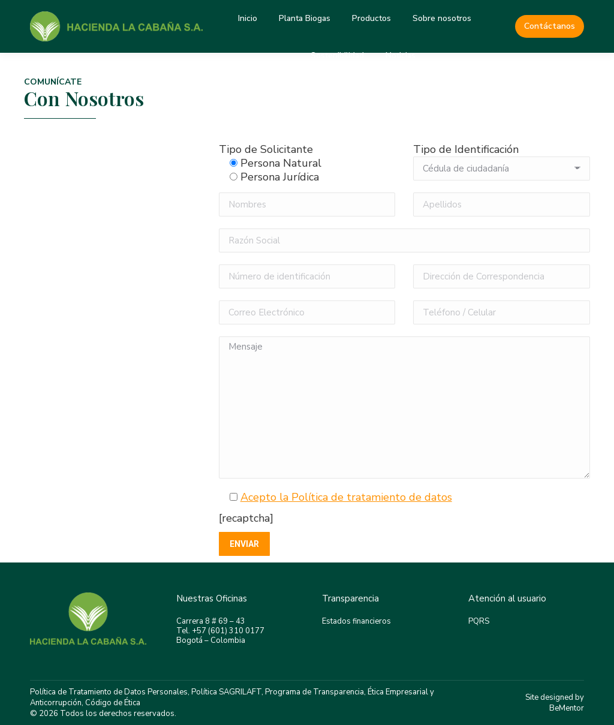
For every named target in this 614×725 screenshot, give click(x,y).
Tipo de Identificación (466, 149)
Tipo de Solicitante (266, 149)
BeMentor (566, 708)
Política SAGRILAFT (226, 692)
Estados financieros (356, 621)
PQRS (478, 621)
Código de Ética (112, 702)
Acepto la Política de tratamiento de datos (346, 497)
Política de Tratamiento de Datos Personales (109, 692)
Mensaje (404, 407)
